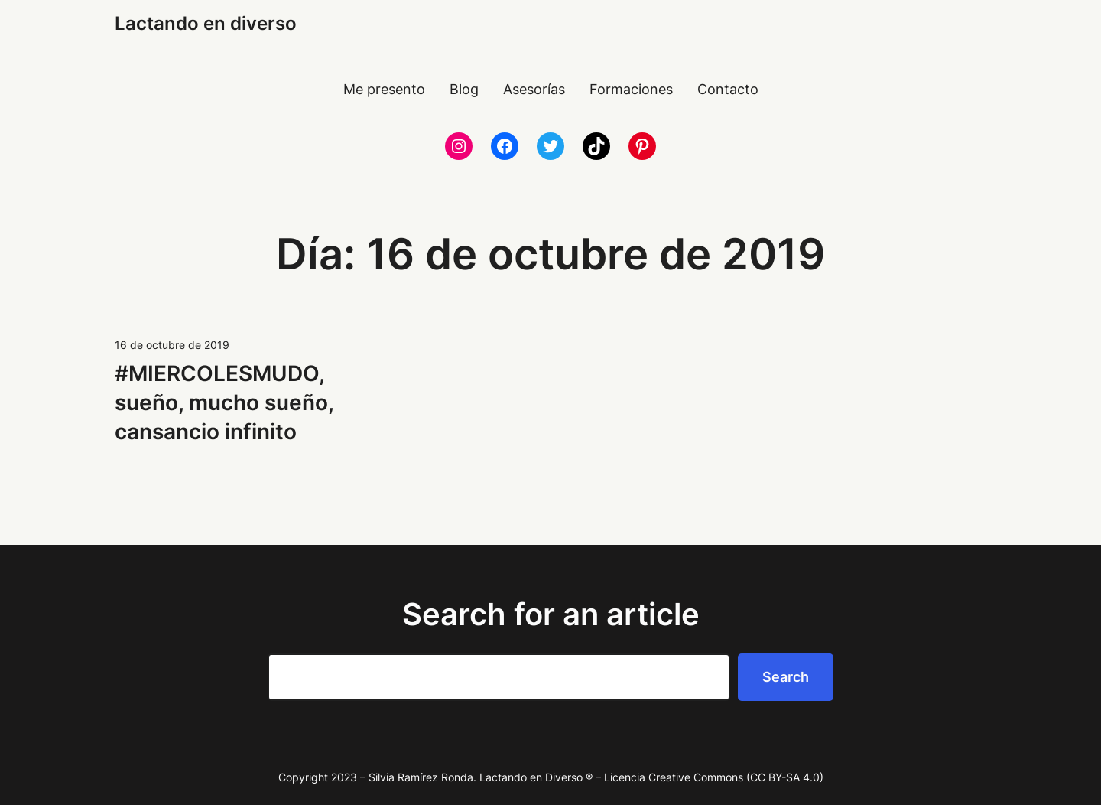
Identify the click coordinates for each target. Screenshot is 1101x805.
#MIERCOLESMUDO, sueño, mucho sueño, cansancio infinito (224, 402)
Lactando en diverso (206, 23)
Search (785, 677)
